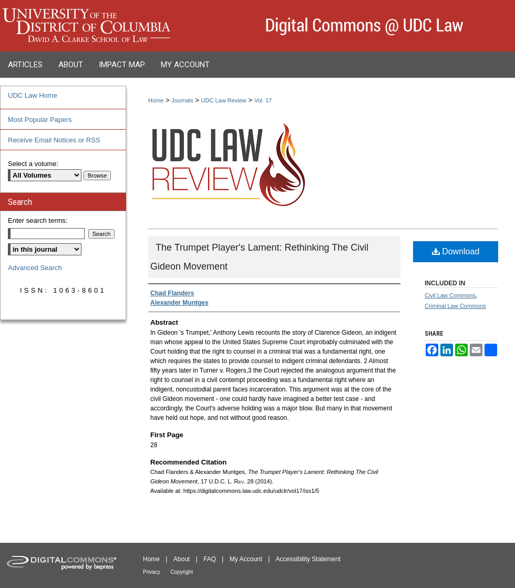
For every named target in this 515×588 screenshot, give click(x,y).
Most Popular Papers (39, 119)
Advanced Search (35, 268)
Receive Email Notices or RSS (54, 140)
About (181, 559)
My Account (246, 559)
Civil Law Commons (450, 295)
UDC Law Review (223, 100)
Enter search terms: (37, 220)
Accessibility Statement (308, 559)
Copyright (181, 572)
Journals (182, 100)
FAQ (209, 559)
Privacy (151, 572)
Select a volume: (33, 164)
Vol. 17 (263, 100)
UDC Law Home (32, 95)
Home (155, 100)
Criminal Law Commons (455, 306)
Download (456, 251)
